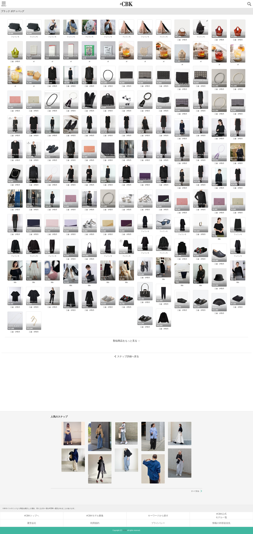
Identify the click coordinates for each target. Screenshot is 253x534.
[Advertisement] (126, 386)
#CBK (125, 530)
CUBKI (126, 4)
